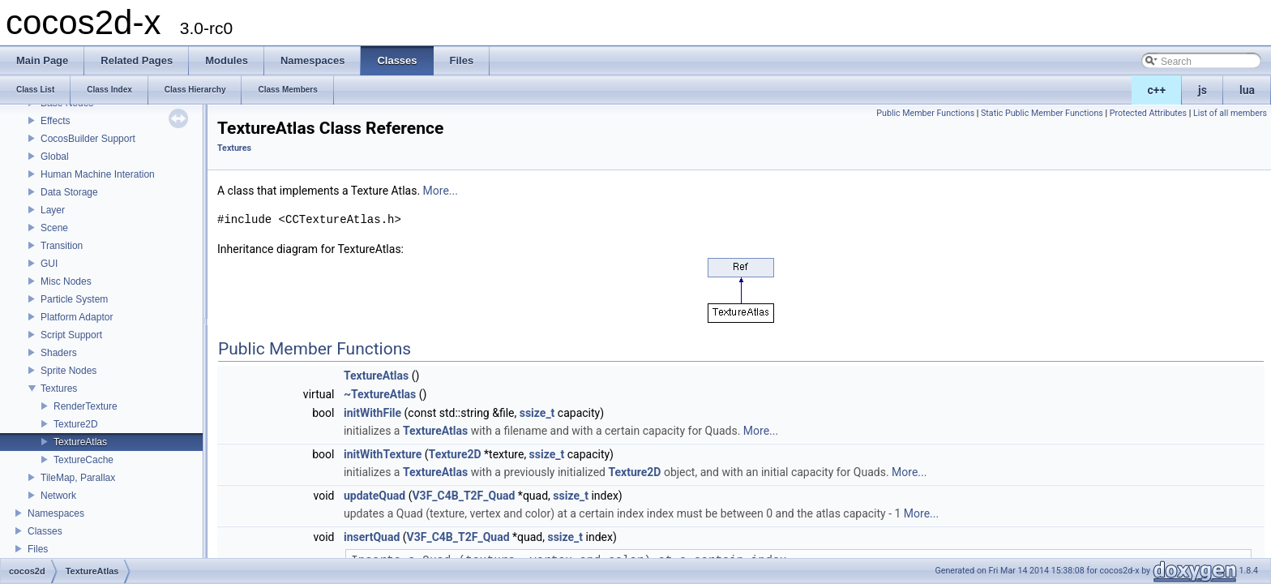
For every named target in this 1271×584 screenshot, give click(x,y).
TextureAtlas (80, 442)
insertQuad (372, 536)
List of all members (1230, 113)
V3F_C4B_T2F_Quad (463, 495)
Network (58, 495)
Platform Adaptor (77, 317)
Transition (62, 245)
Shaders (59, 353)
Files (38, 549)
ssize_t (537, 412)
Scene (54, 228)
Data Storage (69, 192)
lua (1247, 90)
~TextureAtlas (380, 394)
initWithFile (372, 412)
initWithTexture (383, 454)
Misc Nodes (66, 281)
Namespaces (56, 513)
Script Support (71, 335)
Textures (59, 388)
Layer (53, 210)
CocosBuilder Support (88, 138)
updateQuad (374, 495)
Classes (45, 531)
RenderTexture (85, 406)
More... (440, 190)
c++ (1157, 90)
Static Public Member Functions (1042, 113)
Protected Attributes (1148, 113)
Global (55, 156)
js (1202, 90)
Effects (55, 121)
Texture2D (75, 424)
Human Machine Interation (98, 174)
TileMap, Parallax (78, 477)
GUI (49, 263)
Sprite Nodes (68, 370)
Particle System (74, 299)
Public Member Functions (925, 113)
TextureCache (83, 460)
